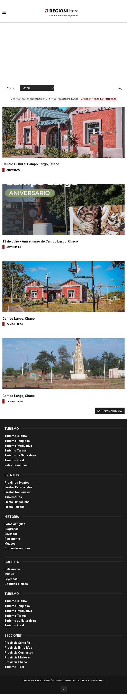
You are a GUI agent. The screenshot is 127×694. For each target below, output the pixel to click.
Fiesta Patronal (14, 506)
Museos (10, 543)
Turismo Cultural (16, 436)
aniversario (14, 247)
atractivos (13, 170)
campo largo (15, 324)
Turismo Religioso (17, 441)
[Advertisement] (63, 53)
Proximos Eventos (16, 482)
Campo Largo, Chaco (18, 319)
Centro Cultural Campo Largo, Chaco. (31, 164)
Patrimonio (12, 538)
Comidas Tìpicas (16, 584)
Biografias (11, 529)
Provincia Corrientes (18, 652)
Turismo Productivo (18, 445)
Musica (9, 574)
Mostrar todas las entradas (99, 99)
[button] (4, 9)
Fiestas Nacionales (17, 492)
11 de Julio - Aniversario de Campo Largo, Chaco (40, 241)
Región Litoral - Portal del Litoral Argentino (74, 680)
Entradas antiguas (109, 410)
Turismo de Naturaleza (20, 455)
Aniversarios (13, 497)
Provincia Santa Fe (17, 642)
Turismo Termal (15, 450)
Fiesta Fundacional (17, 502)
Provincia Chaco (15, 662)
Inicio (10, 88)
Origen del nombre (17, 548)
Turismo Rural (14, 460)
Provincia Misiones (17, 657)
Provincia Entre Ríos (18, 647)
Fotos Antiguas (14, 524)
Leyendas (11, 533)
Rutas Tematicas (15, 465)
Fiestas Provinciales (18, 487)
